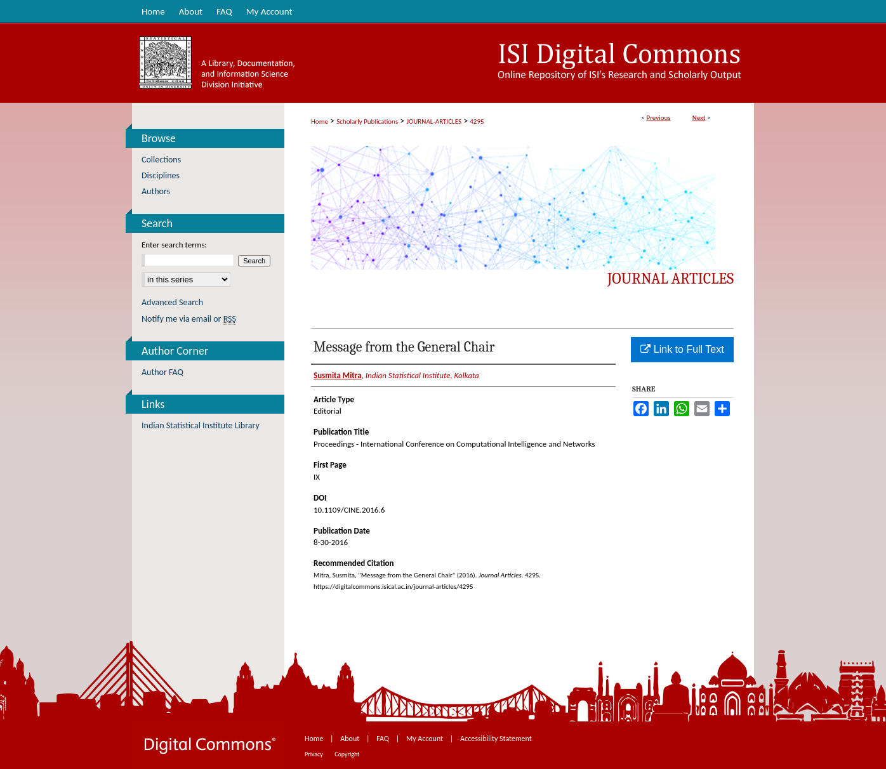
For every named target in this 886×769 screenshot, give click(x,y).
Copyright (346, 754)
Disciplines (161, 175)
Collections (161, 159)
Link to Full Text (682, 349)
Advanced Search (172, 302)
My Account (425, 738)
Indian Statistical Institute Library (201, 425)
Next (699, 118)
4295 (477, 121)
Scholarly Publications (367, 121)
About (350, 738)
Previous (658, 118)
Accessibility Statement (496, 738)
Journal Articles (670, 278)
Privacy (314, 754)
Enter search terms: (174, 244)
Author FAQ (162, 372)
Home (319, 121)
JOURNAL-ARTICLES (434, 121)
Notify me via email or (189, 318)
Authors (156, 191)
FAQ (383, 738)
